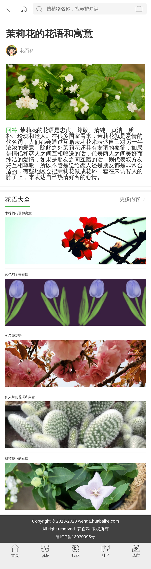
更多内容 (130, 210)
